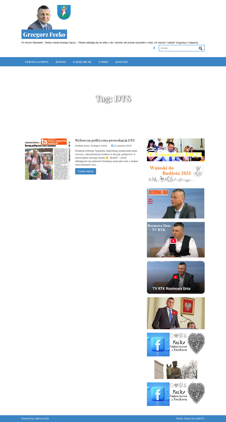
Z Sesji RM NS (82, 62)
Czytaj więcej (84, 171)
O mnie (103, 62)
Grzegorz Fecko (44, 34)
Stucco (187, 418)
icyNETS (199, 418)
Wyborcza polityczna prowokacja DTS (105, 140)
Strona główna (36, 62)
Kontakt (122, 62)
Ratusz (61, 62)
